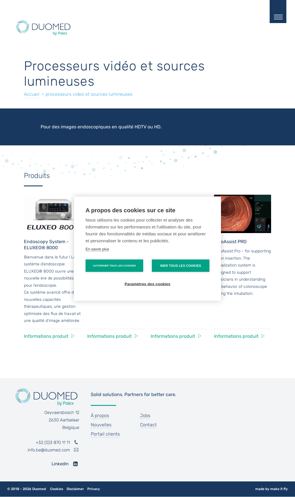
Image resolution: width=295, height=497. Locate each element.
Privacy (93, 489)
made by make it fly (271, 489)
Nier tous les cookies (180, 265)
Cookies (56, 489)
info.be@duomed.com (49, 450)
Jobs (145, 415)
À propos (100, 415)
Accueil (31, 94)
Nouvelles (101, 424)
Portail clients (105, 434)
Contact (148, 424)
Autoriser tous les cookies (114, 265)
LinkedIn (60, 463)
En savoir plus (97, 249)
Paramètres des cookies (148, 284)
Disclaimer (75, 489)
